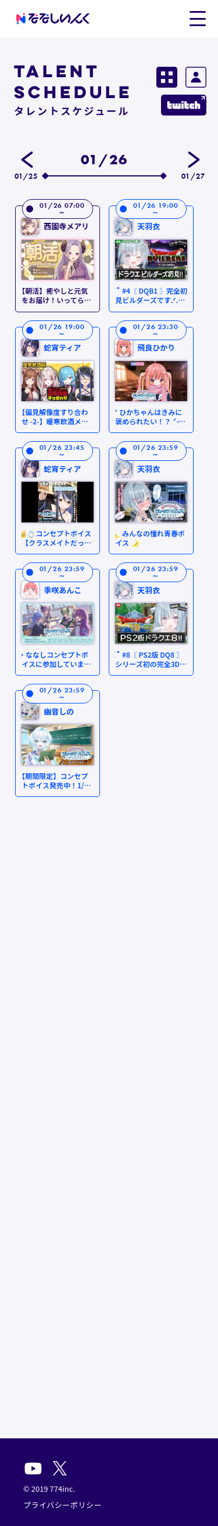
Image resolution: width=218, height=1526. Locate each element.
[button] (197, 18)
